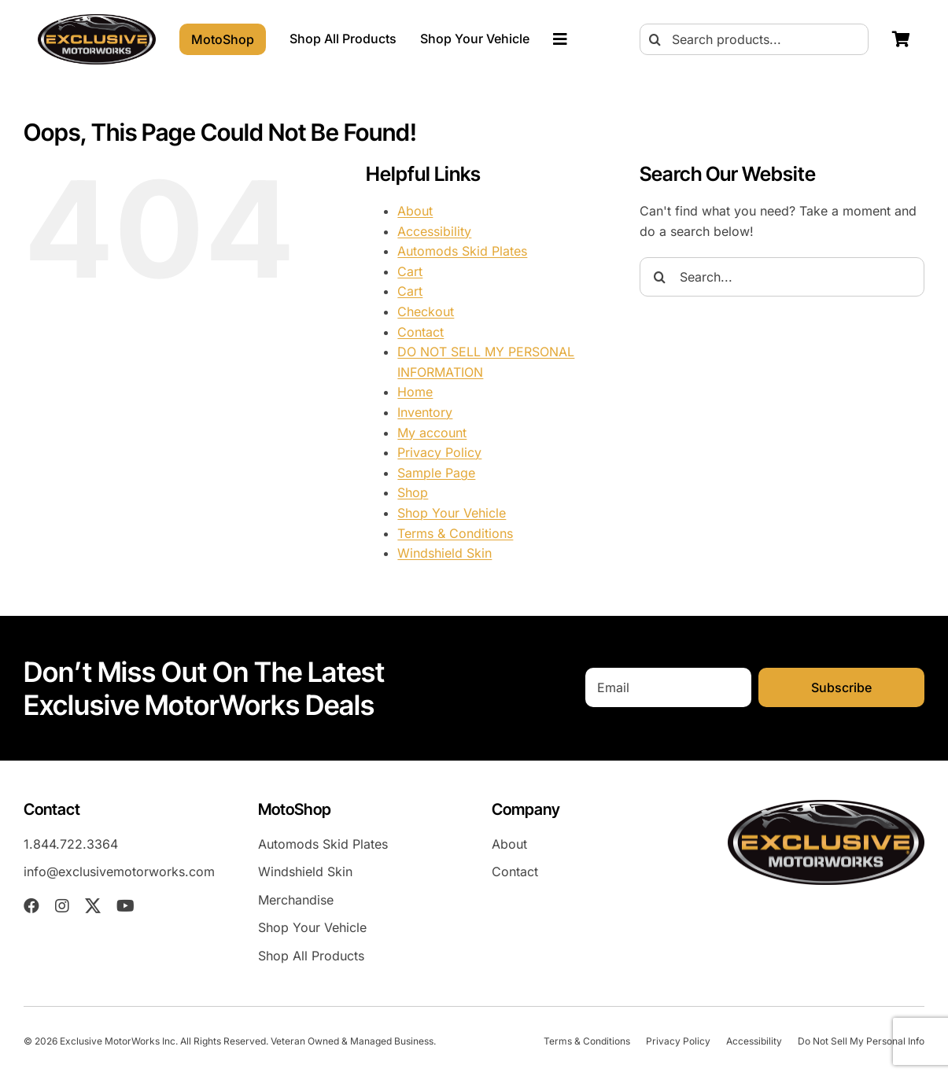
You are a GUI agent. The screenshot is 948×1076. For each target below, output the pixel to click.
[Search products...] (754, 39)
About (415, 211)
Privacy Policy (439, 452)
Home (415, 392)
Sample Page (436, 473)
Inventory (424, 412)
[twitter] (93, 906)
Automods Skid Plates (462, 251)
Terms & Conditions (455, 533)
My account (432, 432)
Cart (409, 271)
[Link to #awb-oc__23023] (560, 39)
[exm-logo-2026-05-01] (97, 20)
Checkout (425, 311)
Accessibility (434, 231)
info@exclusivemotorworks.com (119, 871)
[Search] (655, 39)
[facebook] (31, 906)
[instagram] (62, 906)
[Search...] (782, 277)
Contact (420, 332)
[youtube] (125, 906)
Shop (412, 492)
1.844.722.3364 (71, 844)
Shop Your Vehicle (451, 513)
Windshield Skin (444, 553)
